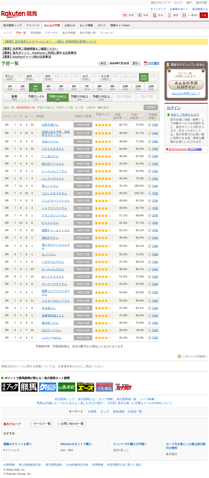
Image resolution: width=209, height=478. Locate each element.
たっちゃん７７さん (54, 171)
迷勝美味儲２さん (53, 315)
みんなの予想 (52, 25)
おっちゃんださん (53, 269)
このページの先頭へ (194, 356)
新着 (14, 98)
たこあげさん (50, 156)
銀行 (189, 2)
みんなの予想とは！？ (186, 93)
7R (87, 88)
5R (61, 88)
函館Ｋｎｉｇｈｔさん (56, 230)
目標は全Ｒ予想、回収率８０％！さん (56, 133)
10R (125, 88)
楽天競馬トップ (12, 25)
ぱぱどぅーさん (52, 330)
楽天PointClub (178, 149)
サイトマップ (158, 9)
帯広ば (9, 77)
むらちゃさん (50, 222)
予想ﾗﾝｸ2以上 (101, 98)
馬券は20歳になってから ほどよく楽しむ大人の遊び (70, 403)
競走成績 (118, 411)
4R (48, 88)
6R (74, 88)
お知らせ (70, 25)
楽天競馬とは (200, 9)
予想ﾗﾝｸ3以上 (79, 98)
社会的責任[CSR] (77, 464)
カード (178, 2)
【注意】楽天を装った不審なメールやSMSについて (139, 403)
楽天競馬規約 (53, 464)
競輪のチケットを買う (17, 444)
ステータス (51, 32)
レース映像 (147, 399)
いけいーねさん (52, 337)
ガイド (101, 25)
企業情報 (9, 464)
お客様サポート (179, 9)
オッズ (104, 411)
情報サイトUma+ (120, 25)
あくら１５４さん (53, 276)
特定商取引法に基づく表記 (124, 464)
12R (151, 88)
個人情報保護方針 (30, 464)
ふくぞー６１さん (53, 178)
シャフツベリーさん (54, 208)
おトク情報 (86, 25)
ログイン (174, 108)
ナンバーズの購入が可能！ (130, 444)
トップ (7, 32)
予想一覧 (21, 32)
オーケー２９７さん (54, 284)
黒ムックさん (50, 186)
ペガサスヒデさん (53, 262)
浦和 (48, 77)
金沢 (85, 77)
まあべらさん (50, 141)
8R (100, 88)
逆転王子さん (50, 237)
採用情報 (98, 464)
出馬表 (92, 411)
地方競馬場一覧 (126, 399)
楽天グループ (159, 2)
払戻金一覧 (135, 411)
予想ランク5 (36, 98)
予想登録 (35, 32)
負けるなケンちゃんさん (56, 246)
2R (23, 88)
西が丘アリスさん (53, 163)
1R (10, 88)
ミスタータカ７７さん (56, 300)
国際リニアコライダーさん (56, 292)
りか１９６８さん (53, 148)
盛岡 (29, 77)
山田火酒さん (50, 124)
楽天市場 (201, 2)
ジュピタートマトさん (56, 200)
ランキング (106, 32)
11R (138, 88)
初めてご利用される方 (185, 114)
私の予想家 (69, 32)
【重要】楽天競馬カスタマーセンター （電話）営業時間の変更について (50, 41)
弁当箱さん (49, 308)
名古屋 (105, 77)
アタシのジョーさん (54, 215)
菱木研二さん (50, 323)
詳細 (155, 124)
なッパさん (49, 254)
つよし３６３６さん (54, 193)
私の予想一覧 (88, 32)
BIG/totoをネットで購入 (76, 444)
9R (113, 88)
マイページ (32, 25)
